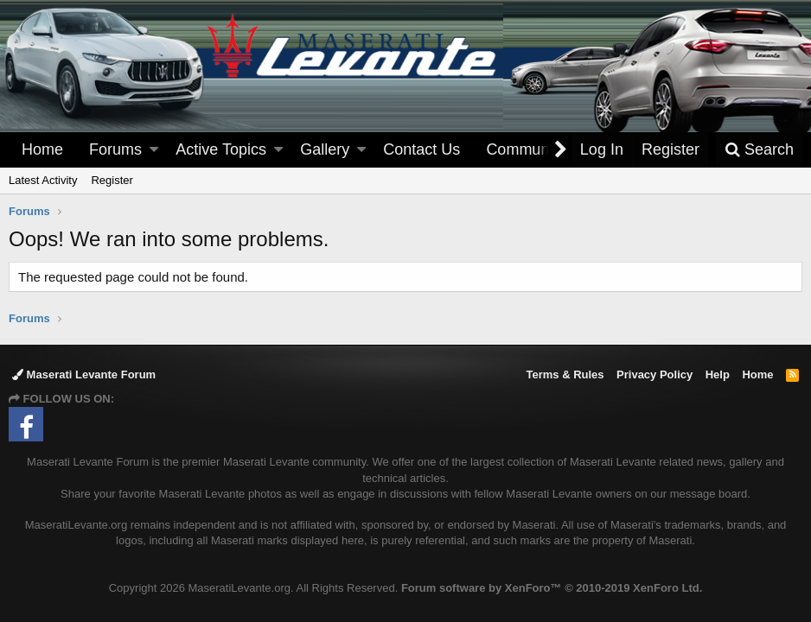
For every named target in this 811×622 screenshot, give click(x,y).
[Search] (759, 150)
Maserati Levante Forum (84, 374)
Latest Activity (43, 180)
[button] (154, 150)
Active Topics (221, 149)
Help (718, 374)
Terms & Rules (564, 374)
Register (111, 180)
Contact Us (421, 149)
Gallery (324, 149)
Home (42, 149)
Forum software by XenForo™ (551, 587)
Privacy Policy (654, 374)
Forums (115, 149)
